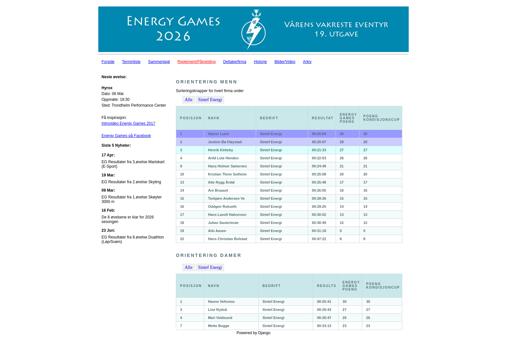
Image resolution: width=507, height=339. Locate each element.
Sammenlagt (159, 61)
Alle (188, 99)
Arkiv (307, 61)
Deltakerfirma (234, 61)
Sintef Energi (210, 99)
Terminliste (131, 61)
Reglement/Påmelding (197, 61)
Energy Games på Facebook (126, 135)
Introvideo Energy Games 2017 (128, 123)
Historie (260, 61)
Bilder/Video (285, 61)
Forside (108, 61)
